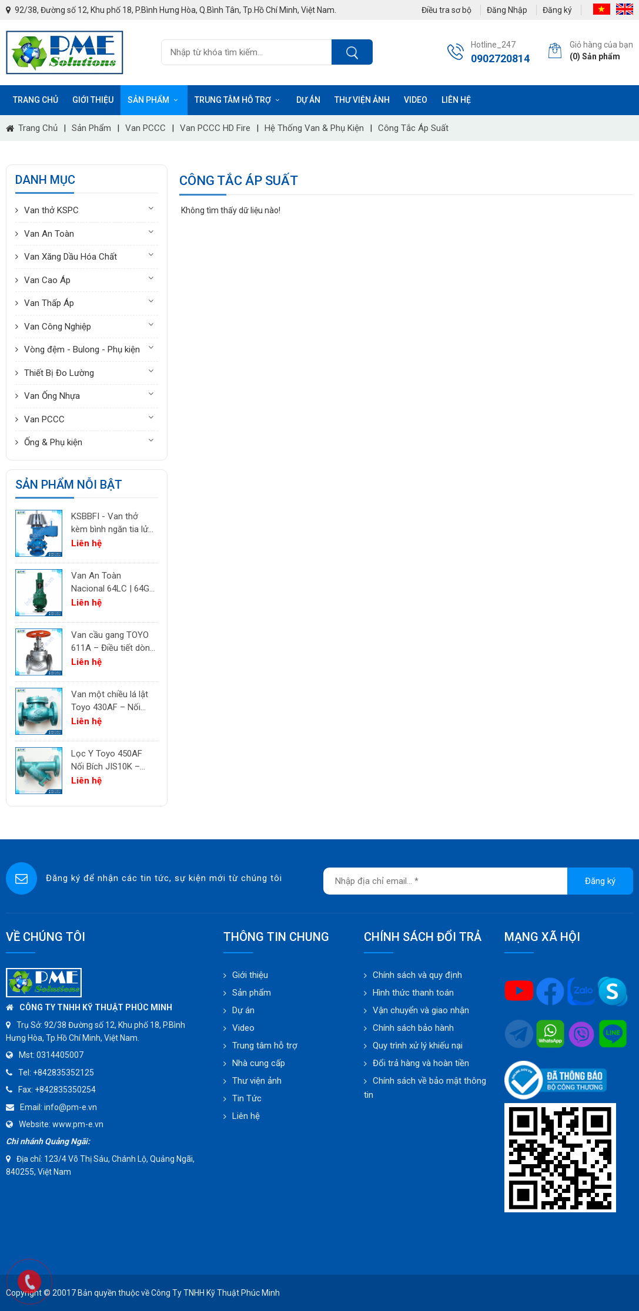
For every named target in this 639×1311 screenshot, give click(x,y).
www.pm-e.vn (77, 1124)
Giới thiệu (92, 100)
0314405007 (59, 1055)
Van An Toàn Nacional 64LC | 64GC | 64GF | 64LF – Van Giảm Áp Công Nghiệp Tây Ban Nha (113, 583)
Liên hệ (456, 100)
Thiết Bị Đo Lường (59, 373)
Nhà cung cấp (258, 1063)
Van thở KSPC (51, 210)
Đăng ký (557, 10)
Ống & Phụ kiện (53, 442)
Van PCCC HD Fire (215, 128)
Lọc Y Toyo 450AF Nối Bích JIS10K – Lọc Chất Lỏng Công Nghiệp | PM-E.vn (111, 761)
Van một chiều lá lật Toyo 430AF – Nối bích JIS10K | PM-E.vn (113, 701)
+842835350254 (65, 1089)
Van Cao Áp (47, 280)
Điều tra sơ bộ (446, 10)
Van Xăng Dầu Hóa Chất (70, 256)
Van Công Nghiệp (57, 326)
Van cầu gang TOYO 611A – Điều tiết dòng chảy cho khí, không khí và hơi (113, 642)
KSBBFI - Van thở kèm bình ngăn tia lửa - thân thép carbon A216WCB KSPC (112, 523)
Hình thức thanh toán (413, 992)
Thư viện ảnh (362, 100)
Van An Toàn (49, 233)
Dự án (308, 100)
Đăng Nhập (507, 10)
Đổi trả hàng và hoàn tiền (421, 1063)
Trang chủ (35, 100)
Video (415, 100)
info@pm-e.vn (70, 1107)
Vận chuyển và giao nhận (421, 1010)
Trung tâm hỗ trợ (238, 100)
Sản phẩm (154, 100)
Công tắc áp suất (413, 128)
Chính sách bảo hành (413, 1028)
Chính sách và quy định (417, 975)
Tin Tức (247, 1098)
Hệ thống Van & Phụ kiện (314, 128)
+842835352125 (63, 1072)
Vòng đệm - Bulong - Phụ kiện (82, 349)
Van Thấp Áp (49, 303)
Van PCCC (145, 128)
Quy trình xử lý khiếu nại (418, 1045)
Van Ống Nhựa (52, 396)
